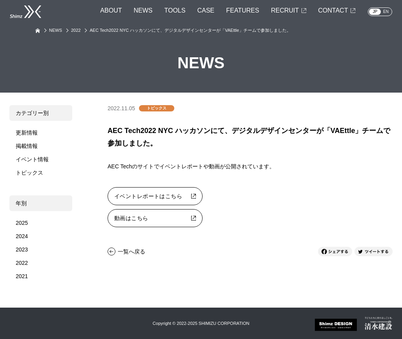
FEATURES (242, 10)
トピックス (29, 173)
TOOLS (174, 10)
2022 (75, 30)
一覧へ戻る (131, 251)
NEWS (142, 10)
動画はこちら (131, 218)
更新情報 (27, 132)
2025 (22, 223)
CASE (205, 10)
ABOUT (111, 10)
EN (386, 11)
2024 (22, 236)
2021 (22, 276)
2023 (22, 249)
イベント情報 (32, 159)
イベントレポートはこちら (148, 196)
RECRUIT (285, 10)
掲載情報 (27, 146)
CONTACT (333, 10)
